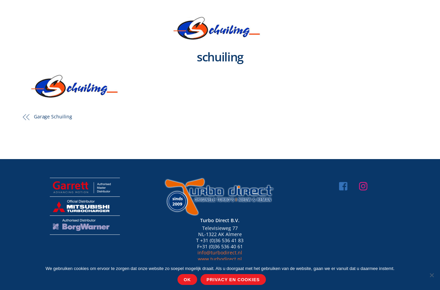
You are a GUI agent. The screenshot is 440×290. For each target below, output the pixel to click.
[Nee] (431, 275)
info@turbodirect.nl (219, 252)
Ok (187, 279)
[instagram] (365, 185)
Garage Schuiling (53, 116)
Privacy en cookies (233, 279)
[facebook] (345, 185)
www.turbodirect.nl (220, 259)
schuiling (220, 57)
